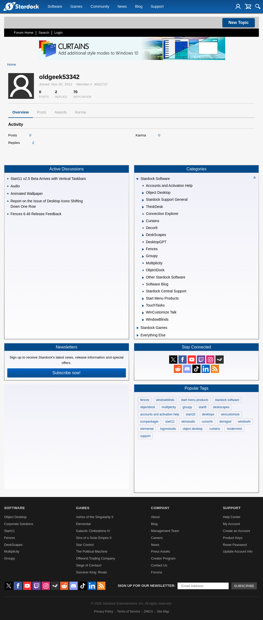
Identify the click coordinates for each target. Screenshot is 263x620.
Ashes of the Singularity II (94, 517)
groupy (187, 407)
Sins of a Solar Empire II (94, 538)
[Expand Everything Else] (138, 335)
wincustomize (230, 414)
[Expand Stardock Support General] (143, 200)
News (122, 7)
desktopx (208, 414)
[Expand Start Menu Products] (143, 299)
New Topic (239, 22)
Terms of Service (128, 611)
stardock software (227, 400)
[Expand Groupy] (143, 256)
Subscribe (244, 586)
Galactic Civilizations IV (93, 531)
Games (76, 7)
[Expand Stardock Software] (137, 179)
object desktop (193, 429)
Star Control (85, 545)
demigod (225, 421)
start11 (170, 421)
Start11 (9, 531)
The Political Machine (91, 551)
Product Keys (232, 538)
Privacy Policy (103, 611)
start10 (190, 414)
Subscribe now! (66, 373)
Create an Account (236, 531)
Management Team (165, 531)
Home (11, 64)
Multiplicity (11, 551)
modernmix (234, 429)
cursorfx (207, 421)
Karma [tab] (80, 112)
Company (160, 508)
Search (44, 32)
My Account (231, 524)
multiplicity (169, 407)
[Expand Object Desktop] (143, 193)
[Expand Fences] (143, 249)
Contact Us (159, 565)
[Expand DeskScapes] (143, 235)
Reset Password (235, 545)
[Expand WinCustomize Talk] (143, 313)
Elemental (83, 524)
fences (144, 400)
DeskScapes (13, 545)
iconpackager (149, 421)
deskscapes (221, 407)
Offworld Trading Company (95, 558)
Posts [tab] (41, 112)
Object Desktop (15, 517)
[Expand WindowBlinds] (143, 320)
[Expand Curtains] (143, 221)
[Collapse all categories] (254, 177)
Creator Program (163, 558)
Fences (9, 538)
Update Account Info (237, 551)
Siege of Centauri (89, 565)
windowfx (244, 421)
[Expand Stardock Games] (138, 328)
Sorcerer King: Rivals (91, 572)
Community (99, 7)
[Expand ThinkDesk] (143, 207)
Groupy (9, 558)
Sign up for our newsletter (146, 586)
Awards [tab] (61, 112)
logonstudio (168, 429)
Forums (156, 572)
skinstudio (188, 421)
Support (157, 7)
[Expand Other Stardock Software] (143, 277)
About (155, 517)
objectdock (147, 407)
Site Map (163, 611)
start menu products (194, 400)
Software (55, 7)
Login (58, 32)
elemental (146, 429)
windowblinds (165, 400)
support (145, 436)
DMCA (148, 611)
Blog (138, 7)
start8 (202, 407)
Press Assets (160, 551)
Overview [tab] (20, 112)
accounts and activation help (159, 414)
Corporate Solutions (18, 524)
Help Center (231, 517)
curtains (214, 429)
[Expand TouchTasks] (143, 305)
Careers (157, 538)
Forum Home (23, 32)
